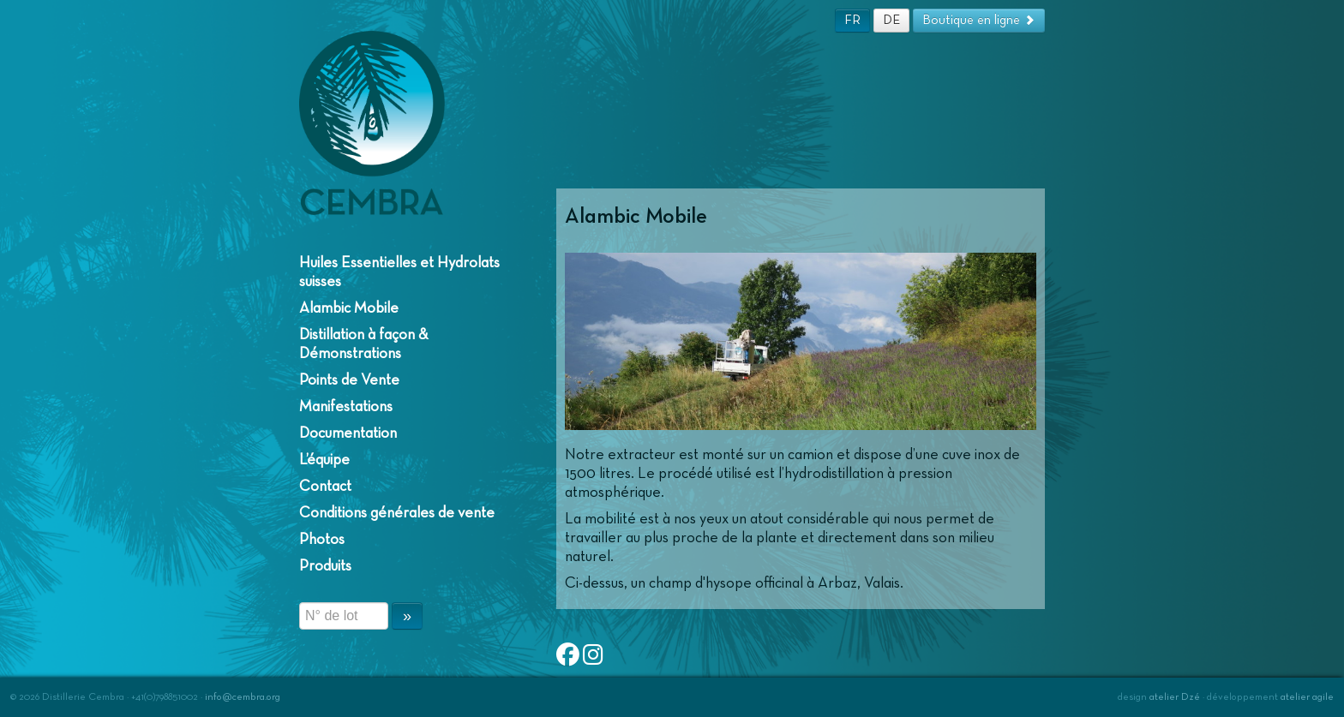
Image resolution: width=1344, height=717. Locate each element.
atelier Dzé (1174, 697)
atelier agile (1307, 697)
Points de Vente (349, 380)
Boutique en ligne (978, 20)
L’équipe (324, 460)
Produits (325, 566)
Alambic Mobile (349, 308)
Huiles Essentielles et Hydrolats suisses (399, 272)
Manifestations (346, 407)
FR (852, 20)
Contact (325, 486)
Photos (322, 539)
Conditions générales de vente (397, 513)
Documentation (348, 433)
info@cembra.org (242, 697)
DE (891, 20)
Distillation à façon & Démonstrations (364, 344)
